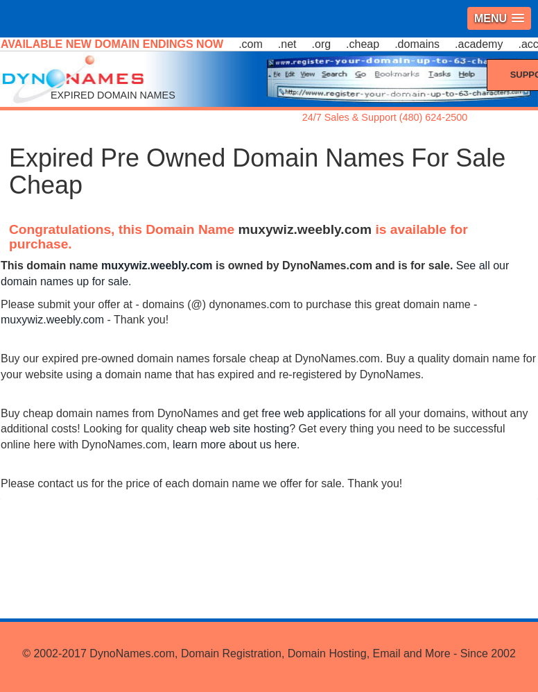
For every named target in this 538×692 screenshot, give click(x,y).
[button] (499, 18)
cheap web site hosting (232, 428)
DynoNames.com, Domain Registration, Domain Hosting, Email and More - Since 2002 (302, 653)
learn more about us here (235, 444)
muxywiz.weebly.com (305, 229)
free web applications (313, 413)
